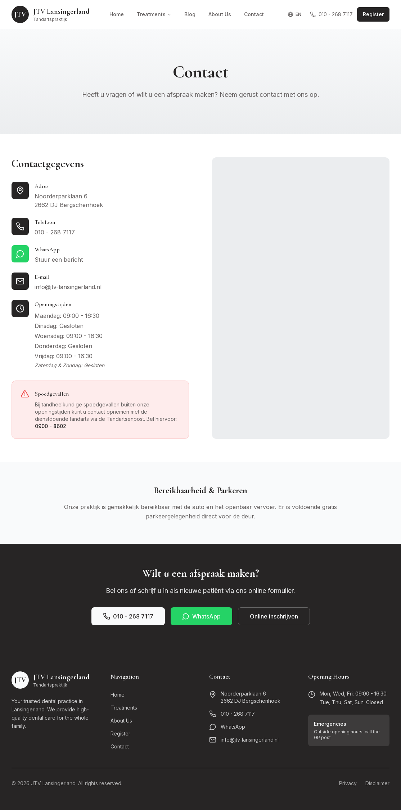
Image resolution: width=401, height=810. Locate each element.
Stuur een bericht (59, 259)
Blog (189, 14)
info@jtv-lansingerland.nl (68, 287)
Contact (254, 14)
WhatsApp (201, 616)
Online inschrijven (274, 616)
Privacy (348, 783)
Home (116, 14)
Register (373, 14)
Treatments (154, 14)
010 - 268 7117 (331, 14)
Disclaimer (377, 783)
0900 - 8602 (50, 426)
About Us (219, 14)
